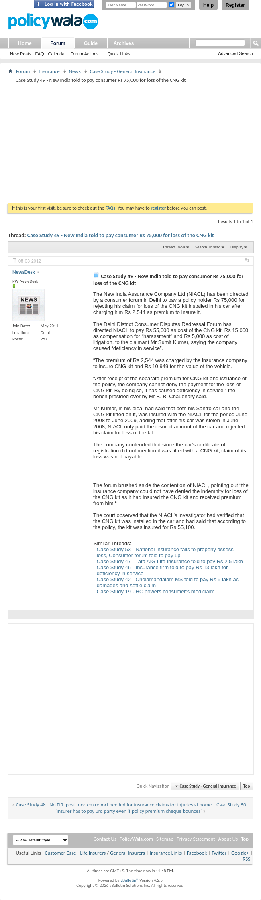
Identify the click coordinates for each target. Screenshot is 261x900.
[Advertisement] (130, 143)
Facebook (197, 853)
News (75, 71)
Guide (91, 43)
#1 (247, 260)
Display (236, 247)
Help (208, 5)
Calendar (57, 53)
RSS (246, 859)
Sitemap (164, 839)
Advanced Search (235, 53)
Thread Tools (174, 247)
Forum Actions (84, 53)
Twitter (219, 853)
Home (24, 43)
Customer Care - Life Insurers (75, 853)
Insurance (49, 71)
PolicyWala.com (136, 839)
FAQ (39, 53)
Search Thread (208, 247)
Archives (124, 43)
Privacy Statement (196, 839)
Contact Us (105, 839)
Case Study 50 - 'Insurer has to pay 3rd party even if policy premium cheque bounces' (152, 808)
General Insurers (127, 853)
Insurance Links (166, 853)
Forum (57, 43)
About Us (228, 839)
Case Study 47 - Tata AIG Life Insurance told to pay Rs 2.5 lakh (170, 561)
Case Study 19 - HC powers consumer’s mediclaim (156, 591)
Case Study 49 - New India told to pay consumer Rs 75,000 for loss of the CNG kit (120, 235)
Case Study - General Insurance (122, 71)
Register (235, 5)
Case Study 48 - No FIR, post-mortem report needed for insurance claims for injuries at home (114, 805)
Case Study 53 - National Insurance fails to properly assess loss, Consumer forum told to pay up (165, 552)
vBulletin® (129, 880)
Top (246, 786)
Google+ (240, 853)
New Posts (20, 53)
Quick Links (119, 53)
